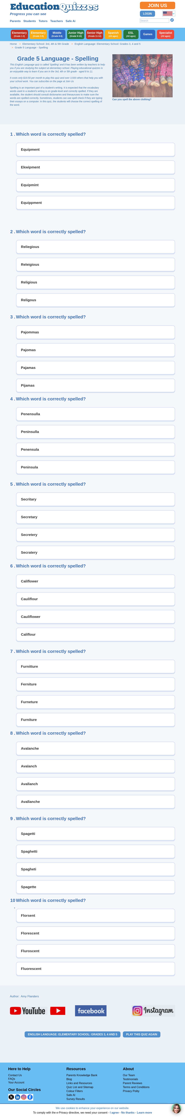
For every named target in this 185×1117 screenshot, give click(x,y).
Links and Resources (79, 1083)
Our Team (129, 1075)
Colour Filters (74, 1091)
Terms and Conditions (136, 1087)
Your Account (16, 1082)
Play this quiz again (141, 1034)
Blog (69, 1079)
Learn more (144, 1112)
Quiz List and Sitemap (79, 1087)
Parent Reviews (132, 1083)
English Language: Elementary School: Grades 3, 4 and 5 (108, 43)
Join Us (157, 5)
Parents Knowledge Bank (81, 1075)
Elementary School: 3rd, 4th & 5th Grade (45, 43)
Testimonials (130, 1079)
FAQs (11, 1078)
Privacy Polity (131, 1091)
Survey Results (75, 1099)
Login (147, 13)
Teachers (56, 21)
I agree (114, 1112)
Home (13, 43)
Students (29, 21)
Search (172, 20)
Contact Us (15, 1075)
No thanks (127, 1112)
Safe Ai (70, 21)
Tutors (43, 21)
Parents (15, 21)
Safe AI (70, 1095)
